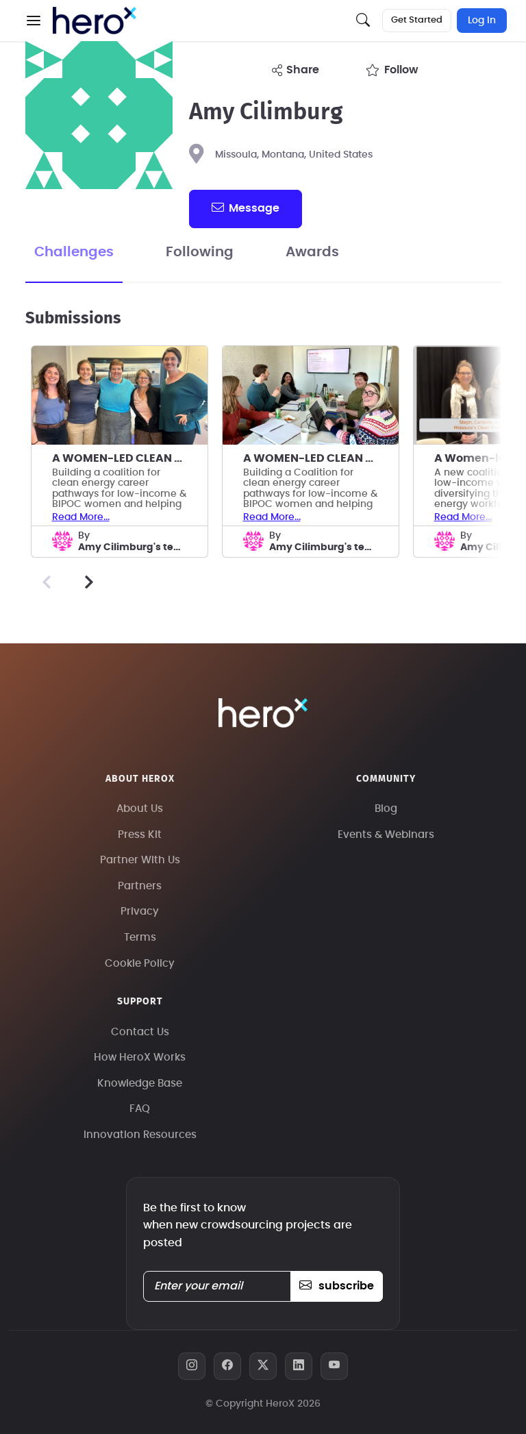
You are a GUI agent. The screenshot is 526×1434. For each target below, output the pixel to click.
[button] (33, 20)
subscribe (336, 1286)
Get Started (416, 20)
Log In (482, 20)
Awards (312, 252)
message (245, 207)
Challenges (74, 252)
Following (200, 252)
